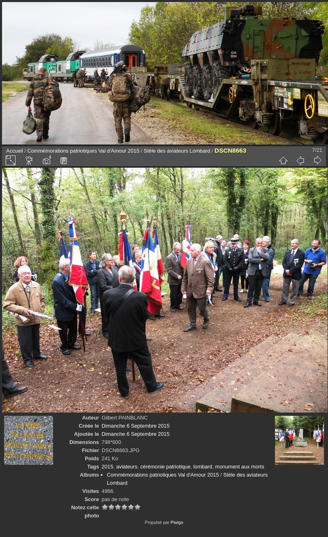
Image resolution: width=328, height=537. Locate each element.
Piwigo (177, 522)
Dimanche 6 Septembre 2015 (135, 426)
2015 (107, 467)
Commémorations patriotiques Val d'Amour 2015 (83, 151)
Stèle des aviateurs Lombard (177, 151)
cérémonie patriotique (165, 467)
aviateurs (126, 467)
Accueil (14, 151)
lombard (202, 467)
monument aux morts (239, 467)
